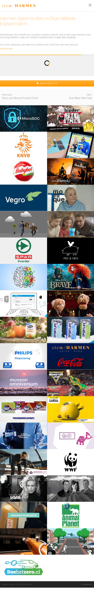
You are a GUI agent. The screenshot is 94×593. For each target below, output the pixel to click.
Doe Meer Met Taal (80, 98)
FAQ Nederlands (86, 584)
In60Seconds (6, 48)
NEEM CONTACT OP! (47, 83)
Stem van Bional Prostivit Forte (20, 98)
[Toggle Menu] (90, 5)
